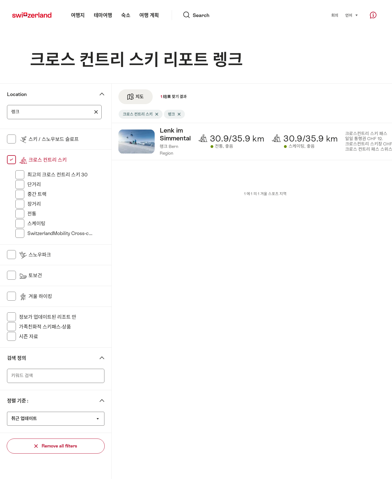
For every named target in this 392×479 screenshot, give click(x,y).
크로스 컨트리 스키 (43, 160)
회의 (334, 15)
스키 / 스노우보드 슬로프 (49, 139)
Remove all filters (55, 446)
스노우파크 (35, 255)
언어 (351, 15)
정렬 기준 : (17, 401)
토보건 (30, 275)
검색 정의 (16, 358)
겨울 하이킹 (35, 296)
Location (17, 94)
